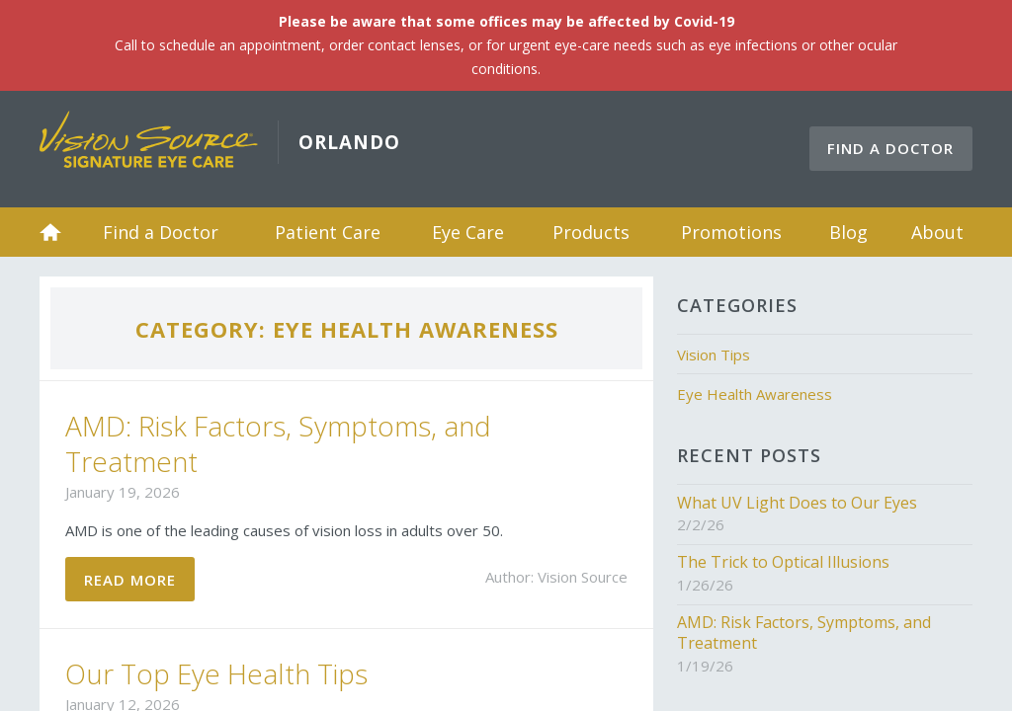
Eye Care (468, 232)
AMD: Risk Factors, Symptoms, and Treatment (278, 443)
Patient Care (327, 232)
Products (591, 232)
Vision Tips (713, 354)
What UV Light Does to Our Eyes (797, 503)
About (937, 232)
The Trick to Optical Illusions (783, 562)
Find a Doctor (890, 148)
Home (50, 232)
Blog (848, 232)
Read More (130, 580)
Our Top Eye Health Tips (216, 673)
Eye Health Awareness (754, 394)
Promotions (731, 232)
